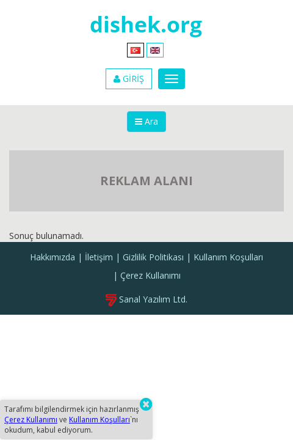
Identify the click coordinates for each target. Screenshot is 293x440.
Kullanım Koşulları (228, 257)
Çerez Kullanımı (150, 275)
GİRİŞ (129, 78)
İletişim (99, 257)
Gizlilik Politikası (153, 257)
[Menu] (171, 78)
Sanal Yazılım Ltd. (146, 299)
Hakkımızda (52, 257)
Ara (146, 121)
